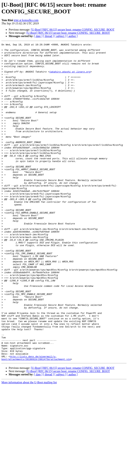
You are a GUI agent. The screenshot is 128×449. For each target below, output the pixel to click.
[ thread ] (48, 36)
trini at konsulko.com (26, 20)
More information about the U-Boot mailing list (29, 445)
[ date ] (38, 36)
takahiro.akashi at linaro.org (69, 77)
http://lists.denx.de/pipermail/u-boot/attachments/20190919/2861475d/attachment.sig (36, 421)
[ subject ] (60, 36)
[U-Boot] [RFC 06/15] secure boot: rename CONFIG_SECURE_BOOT (72, 29)
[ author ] (72, 36)
